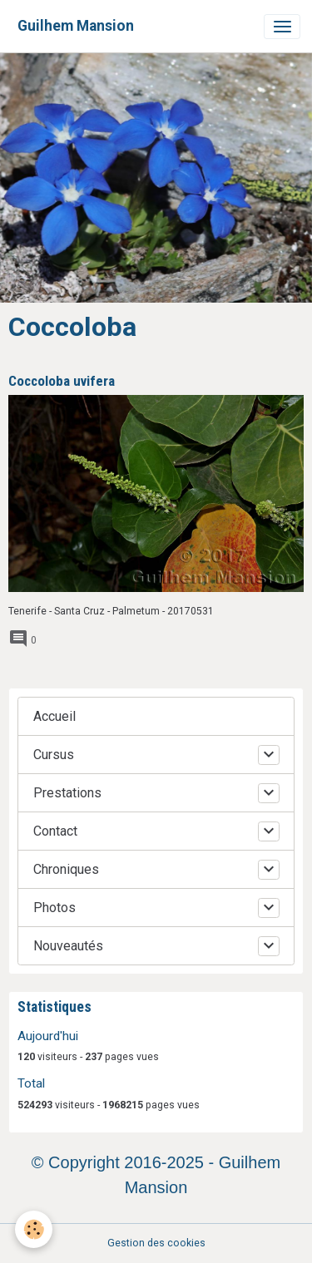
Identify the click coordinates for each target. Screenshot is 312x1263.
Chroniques (66, 869)
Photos (54, 907)
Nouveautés (68, 946)
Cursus (53, 754)
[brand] (76, 26)
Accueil (54, 716)
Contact (55, 831)
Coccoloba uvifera (61, 380)
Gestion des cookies (156, 1243)
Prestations (67, 793)
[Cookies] (33, 1229)
